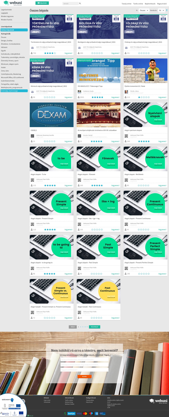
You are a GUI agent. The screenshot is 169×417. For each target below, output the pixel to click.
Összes (3, 37)
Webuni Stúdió (69, 404)
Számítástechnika (7, 81)
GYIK (108, 407)
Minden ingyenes (7, 16)
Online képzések (7, 30)
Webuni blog (69, 402)
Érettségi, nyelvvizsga (9, 91)
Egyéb (3, 50)
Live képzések (6, 26)
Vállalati (4, 47)
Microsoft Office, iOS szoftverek (12, 77)
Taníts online (138, 4)
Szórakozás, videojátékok (10, 54)
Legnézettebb (6, 10)
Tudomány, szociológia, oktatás (13, 57)
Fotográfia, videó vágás (10, 84)
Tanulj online (126, 4)
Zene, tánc (5, 71)
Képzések (42, 3)
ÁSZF (109, 402)
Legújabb (4, 13)
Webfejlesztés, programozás (11, 87)
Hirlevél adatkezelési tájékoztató (114, 405)
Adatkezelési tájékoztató (115, 400)
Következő (94, 327)
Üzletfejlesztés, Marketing (11, 74)
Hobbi (3, 67)
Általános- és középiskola (10, 44)
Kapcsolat (47, 400)
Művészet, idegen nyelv (10, 64)
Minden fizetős (6, 20)
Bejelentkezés (150, 4)
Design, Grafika (6, 40)
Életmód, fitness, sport (9, 61)
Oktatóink (47, 402)
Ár (161, 10)
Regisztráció (162, 4)
